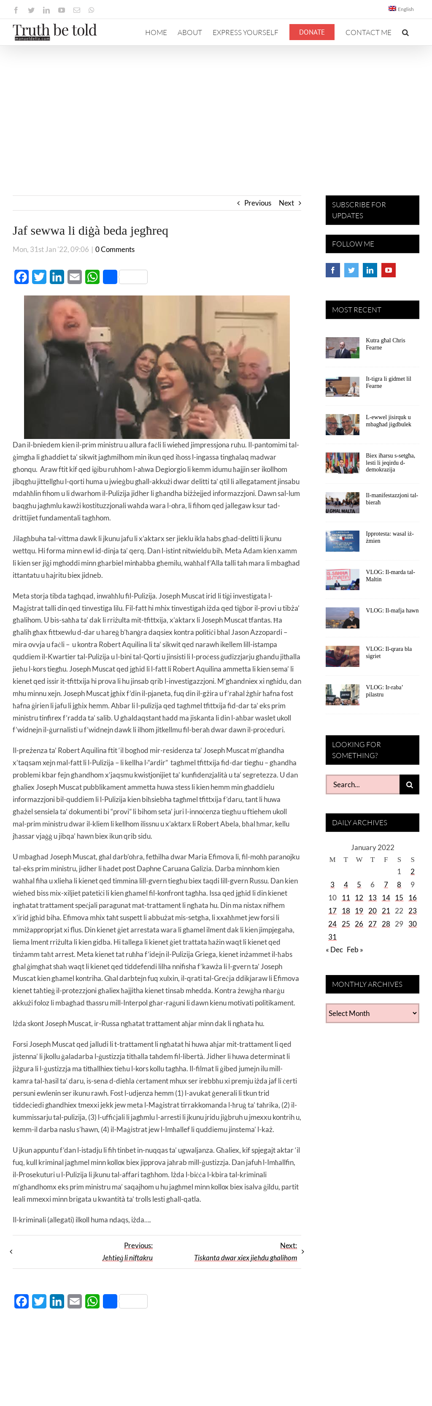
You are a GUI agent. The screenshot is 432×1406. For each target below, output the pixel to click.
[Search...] (363, 784)
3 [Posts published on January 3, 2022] (332, 884)
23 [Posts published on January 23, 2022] (412, 910)
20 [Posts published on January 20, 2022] (372, 910)
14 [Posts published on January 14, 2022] (386, 897)
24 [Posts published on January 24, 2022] (332, 923)
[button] (405, 32)
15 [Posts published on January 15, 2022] (399, 897)
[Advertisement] (216, 109)
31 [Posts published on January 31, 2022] (332, 936)
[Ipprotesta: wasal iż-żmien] (342, 544)
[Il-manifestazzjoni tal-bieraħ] (342, 505)
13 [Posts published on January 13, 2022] (372, 897)
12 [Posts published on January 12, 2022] (359, 897)
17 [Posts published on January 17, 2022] (332, 910)
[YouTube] (388, 270)
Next (286, 202)
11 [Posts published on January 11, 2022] (346, 897)
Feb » (355, 949)
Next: (245, 1251)
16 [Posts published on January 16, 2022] (412, 897)
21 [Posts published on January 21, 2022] (386, 910)
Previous (257, 202)
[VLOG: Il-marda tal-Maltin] (342, 582)
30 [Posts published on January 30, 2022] (412, 923)
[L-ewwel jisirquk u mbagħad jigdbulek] (342, 427)
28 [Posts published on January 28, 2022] (386, 923)
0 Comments (115, 249)
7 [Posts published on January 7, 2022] (386, 884)
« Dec (334, 949)
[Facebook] (333, 270)
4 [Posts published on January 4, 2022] (346, 884)
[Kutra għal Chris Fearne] (342, 350)
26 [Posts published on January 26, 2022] (359, 923)
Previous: (127, 1251)
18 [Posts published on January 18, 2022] (346, 910)
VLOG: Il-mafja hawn (392, 610)
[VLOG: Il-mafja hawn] (342, 620)
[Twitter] (351, 270)
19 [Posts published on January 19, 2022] (359, 910)
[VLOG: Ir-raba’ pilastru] (342, 697)
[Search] (409, 784)
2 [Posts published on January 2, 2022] (412, 871)
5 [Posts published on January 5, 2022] (359, 884)
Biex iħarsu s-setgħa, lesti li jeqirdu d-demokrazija (390, 462)
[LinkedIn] (370, 270)
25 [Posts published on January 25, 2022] (346, 923)
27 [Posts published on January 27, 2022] (372, 923)
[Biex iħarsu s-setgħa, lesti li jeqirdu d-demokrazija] (342, 466)
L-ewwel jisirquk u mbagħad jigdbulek (388, 421)
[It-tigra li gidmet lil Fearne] (342, 389)
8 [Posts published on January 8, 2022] (399, 884)
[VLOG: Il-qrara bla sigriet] (342, 659)
